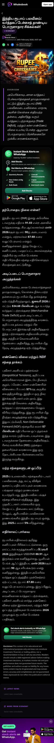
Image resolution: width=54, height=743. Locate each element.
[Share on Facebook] (12, 44)
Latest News (13, 689)
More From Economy (17, 706)
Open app (47, 4)
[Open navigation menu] (3, 4)
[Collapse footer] (51, 721)
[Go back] (2, 14)
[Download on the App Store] (38, 198)
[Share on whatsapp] (3, 44)
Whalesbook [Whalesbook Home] (18, 4)
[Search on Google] (24, 44)
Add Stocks (27, 190)
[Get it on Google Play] (15, 198)
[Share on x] (8, 44)
